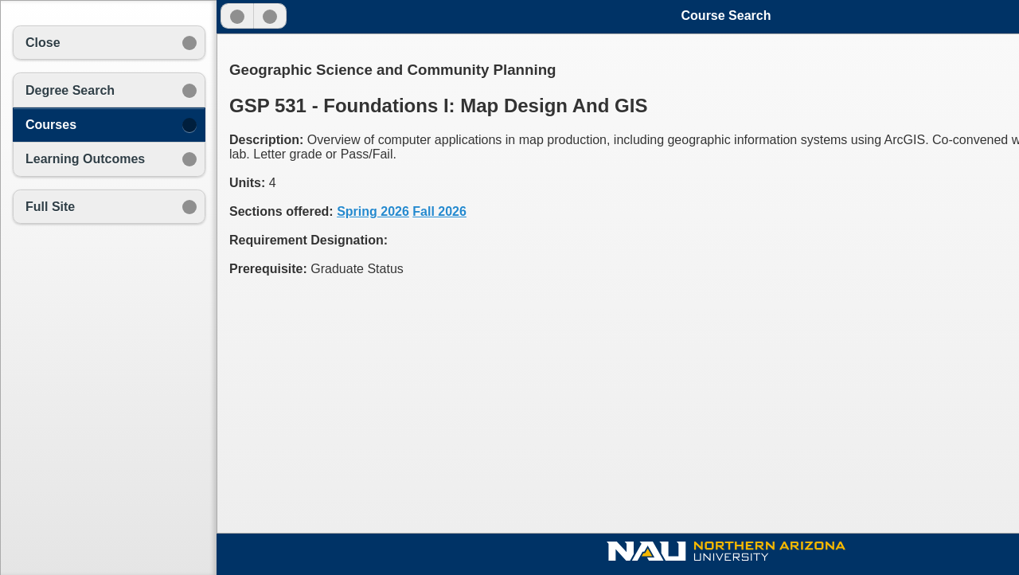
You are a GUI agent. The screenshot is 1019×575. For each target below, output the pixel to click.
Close (43, 42)
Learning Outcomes (85, 159)
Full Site (50, 206)
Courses (50, 124)
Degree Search (70, 90)
